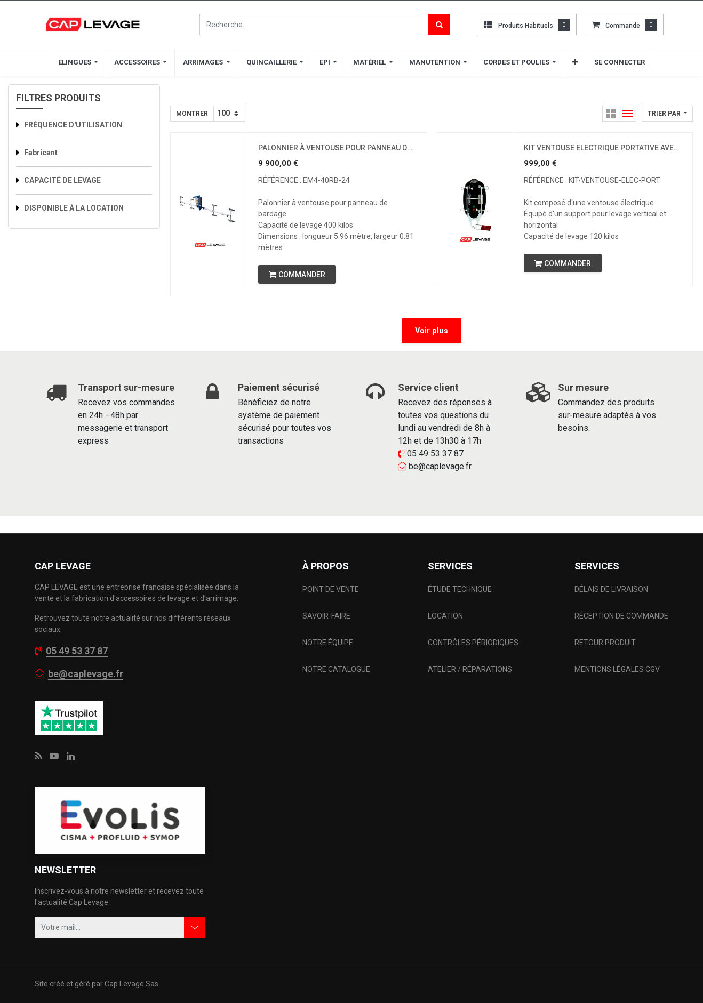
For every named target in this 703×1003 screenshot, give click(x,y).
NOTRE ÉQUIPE (327, 642)
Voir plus (431, 330)
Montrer (192, 113)
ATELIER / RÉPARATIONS (470, 669)
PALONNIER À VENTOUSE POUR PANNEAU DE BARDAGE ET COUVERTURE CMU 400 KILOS (337, 147)
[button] (575, 62)
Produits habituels (525, 25)
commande (622, 25)
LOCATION (446, 616)
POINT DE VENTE (330, 589)
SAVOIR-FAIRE (326, 616)
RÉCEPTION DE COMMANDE (621, 616)
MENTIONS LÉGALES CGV (617, 669)
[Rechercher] (439, 24)
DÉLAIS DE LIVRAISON (612, 589)
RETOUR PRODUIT (605, 642)
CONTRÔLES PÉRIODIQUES (473, 642)
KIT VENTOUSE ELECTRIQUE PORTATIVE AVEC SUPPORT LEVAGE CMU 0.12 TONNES (603, 147)
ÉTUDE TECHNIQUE (460, 589)
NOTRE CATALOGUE (336, 669)
